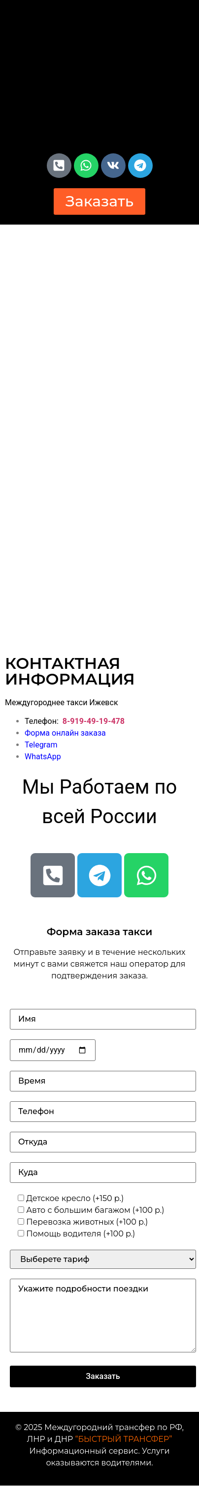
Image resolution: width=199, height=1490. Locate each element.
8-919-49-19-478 (94, 721)
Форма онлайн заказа (65, 733)
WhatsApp (43, 756)
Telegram (41, 744)
